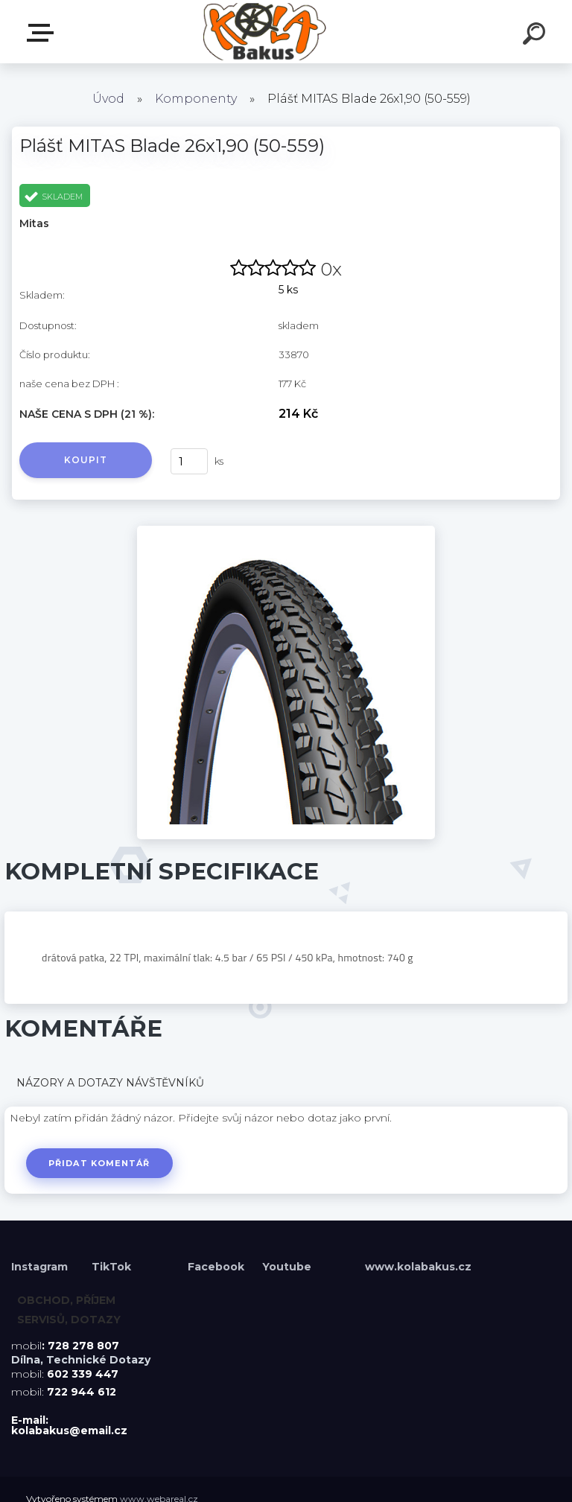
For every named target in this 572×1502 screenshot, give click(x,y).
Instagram (41, 1266)
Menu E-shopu (43, 33)
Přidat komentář (99, 1163)
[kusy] (189, 461)
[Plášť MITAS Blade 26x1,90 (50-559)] (286, 531)
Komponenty (196, 99)
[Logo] (264, 31)
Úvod (108, 99)
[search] (536, 36)
